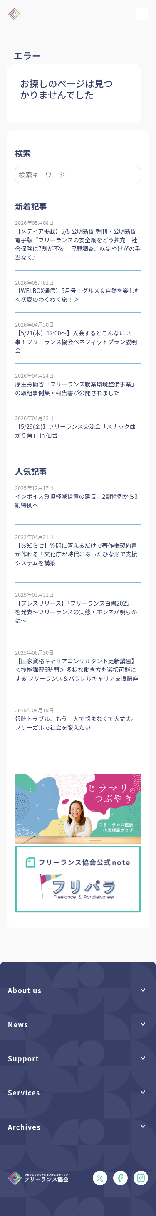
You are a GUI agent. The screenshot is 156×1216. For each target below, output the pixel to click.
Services (24, 1092)
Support (23, 1058)
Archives (24, 1127)
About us (25, 990)
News (18, 1024)
